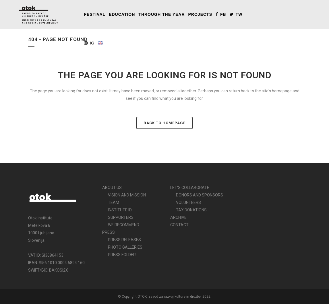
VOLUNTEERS (188, 202)
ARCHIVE (178, 217)
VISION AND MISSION (127, 195)
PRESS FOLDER (122, 254)
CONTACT (179, 225)
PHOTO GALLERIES (125, 247)
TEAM (113, 202)
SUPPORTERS (120, 217)
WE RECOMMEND (123, 225)
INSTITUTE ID (120, 210)
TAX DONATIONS (191, 210)
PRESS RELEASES (124, 239)
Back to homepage (164, 123)
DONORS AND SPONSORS (199, 195)
